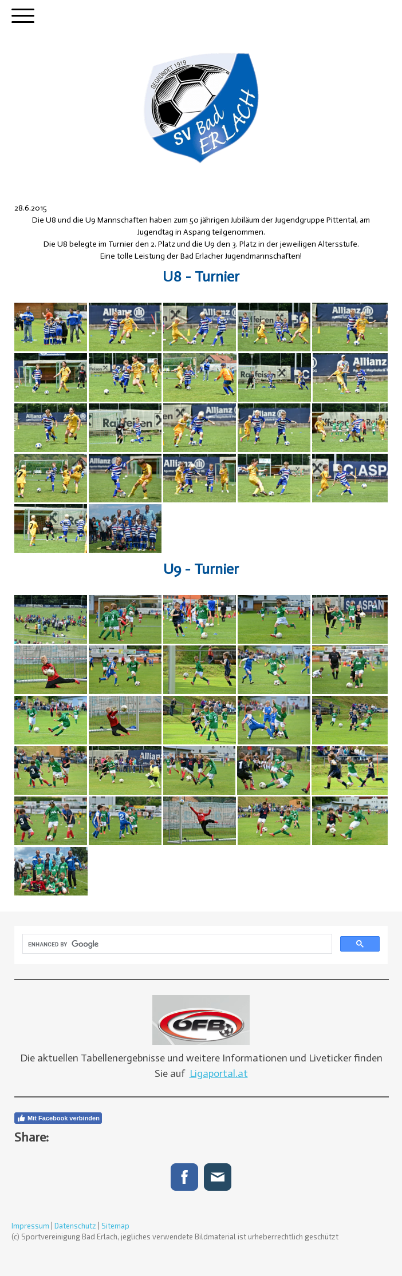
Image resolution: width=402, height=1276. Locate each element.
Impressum (30, 1225)
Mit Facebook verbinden (58, 1118)
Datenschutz (75, 1225)
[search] (176, 944)
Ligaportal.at (219, 1073)
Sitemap (115, 1225)
